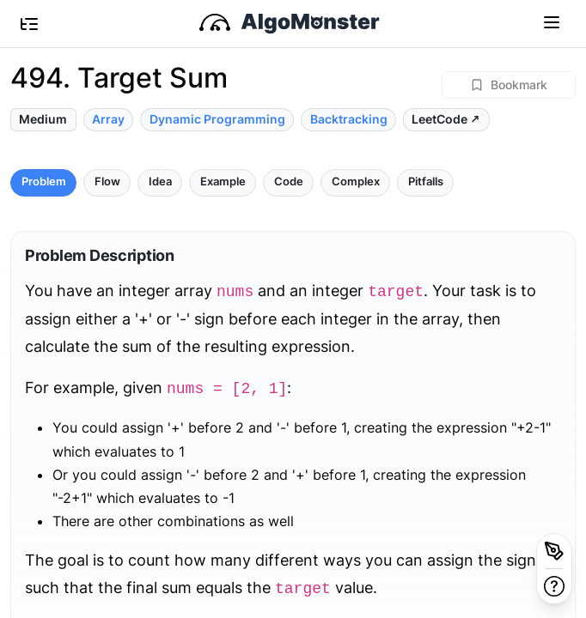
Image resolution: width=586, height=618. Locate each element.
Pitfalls (425, 181)
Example (223, 181)
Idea (160, 181)
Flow (107, 181)
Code (288, 181)
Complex (356, 181)
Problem (43, 181)
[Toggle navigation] (551, 21)
